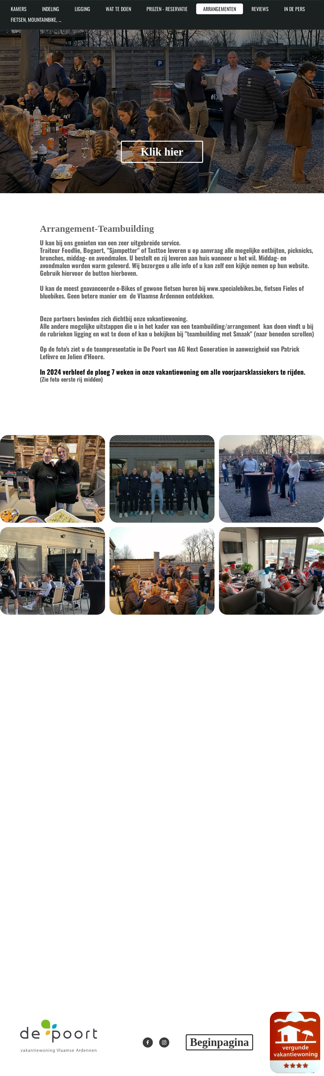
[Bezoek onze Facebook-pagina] (148, 1042)
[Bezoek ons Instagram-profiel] (164, 1042)
